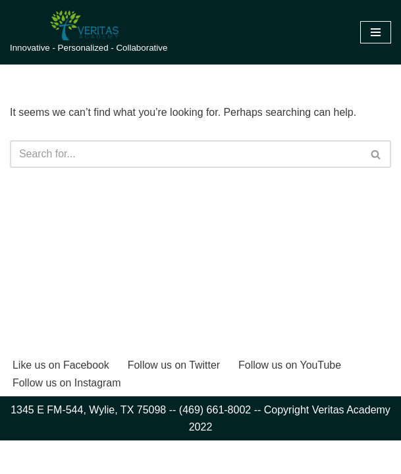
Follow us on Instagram (67, 415)
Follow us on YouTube (291, 398)
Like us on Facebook (61, 398)
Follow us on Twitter (174, 398)
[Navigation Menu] (375, 32)
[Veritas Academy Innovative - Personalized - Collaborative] (88, 32)
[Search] (185, 154)
